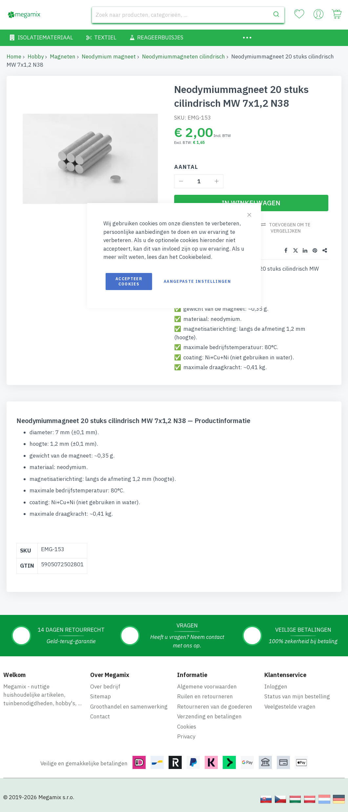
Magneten (62, 56)
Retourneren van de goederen (214, 706)
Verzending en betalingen (209, 716)
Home (14, 56)
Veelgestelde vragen (290, 706)
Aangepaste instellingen (197, 281)
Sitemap (100, 696)
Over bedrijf (105, 686)
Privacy (186, 736)
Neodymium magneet (109, 56)
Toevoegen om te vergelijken (289, 228)
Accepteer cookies (128, 281)
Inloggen (275, 686)
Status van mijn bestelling (297, 696)
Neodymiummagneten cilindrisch (183, 56)
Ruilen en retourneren (205, 696)
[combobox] (188, 15)
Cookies (186, 726)
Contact (100, 716)
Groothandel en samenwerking (129, 706)
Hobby (36, 56)
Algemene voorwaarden (207, 686)
